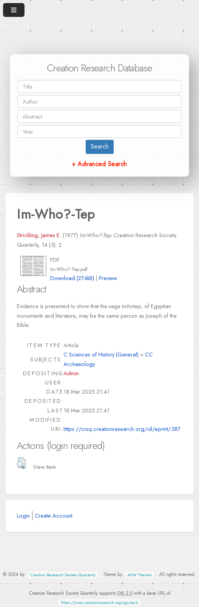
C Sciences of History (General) (101, 354)
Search (100, 146)
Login (23, 515)
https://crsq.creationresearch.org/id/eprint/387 (122, 429)
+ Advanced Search (99, 164)
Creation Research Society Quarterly (63, 574)
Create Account (53, 515)
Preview (108, 278)
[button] (21, 463)
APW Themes (139, 574)
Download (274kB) (72, 278)
